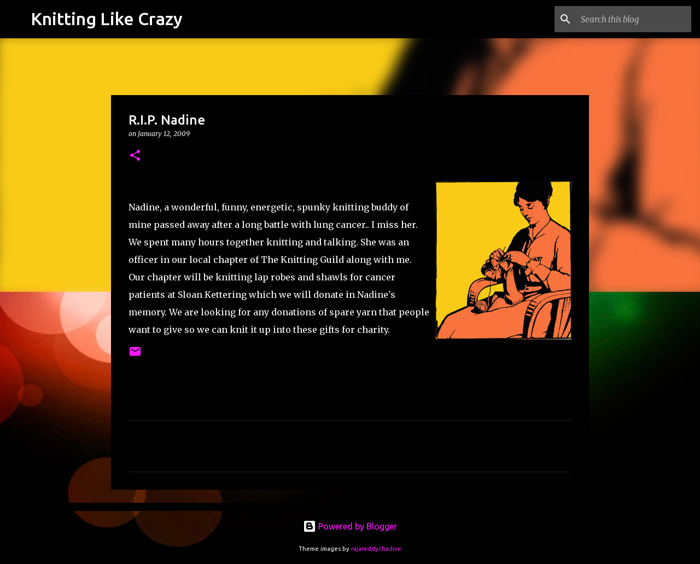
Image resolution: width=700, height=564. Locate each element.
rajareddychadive (376, 548)
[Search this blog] (633, 19)
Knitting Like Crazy (107, 18)
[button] (135, 156)
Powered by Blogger (350, 526)
